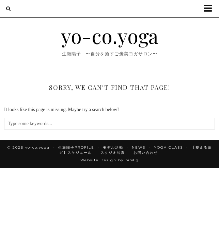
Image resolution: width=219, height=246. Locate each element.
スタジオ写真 (112, 152)
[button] (210, 8)
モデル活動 (113, 147)
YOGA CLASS (168, 147)
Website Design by (109, 160)
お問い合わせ (146, 152)
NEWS (138, 147)
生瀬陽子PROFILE (76, 147)
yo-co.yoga (109, 35)
